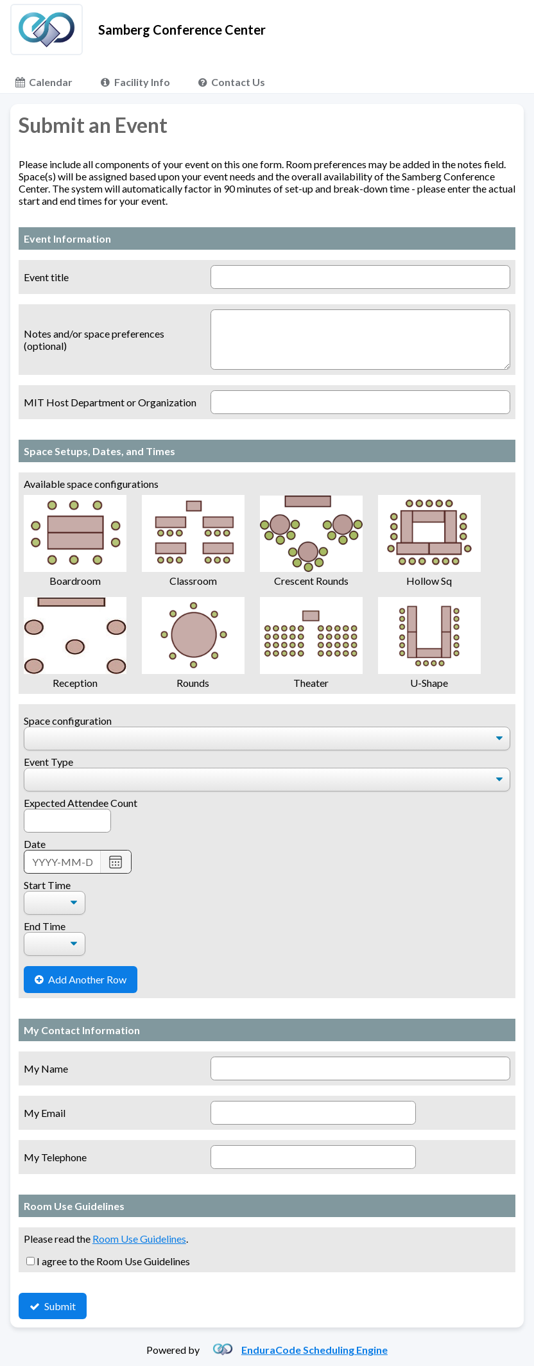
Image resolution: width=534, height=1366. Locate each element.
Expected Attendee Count (80, 803)
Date (35, 844)
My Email (44, 1113)
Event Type (48, 762)
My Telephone (55, 1157)
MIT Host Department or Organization (110, 402)
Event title (46, 277)
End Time (44, 926)
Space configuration (68, 720)
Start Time (47, 885)
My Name (46, 1068)
